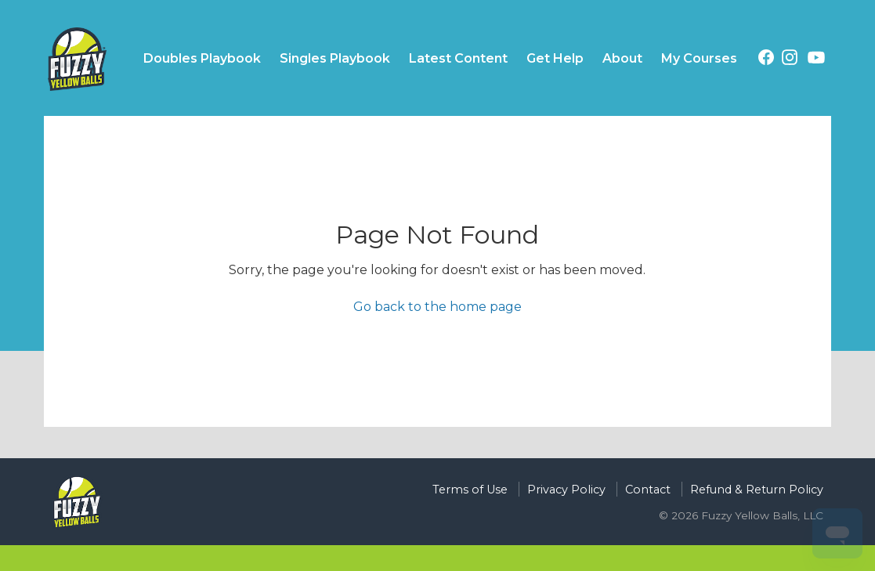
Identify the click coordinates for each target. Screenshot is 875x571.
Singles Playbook (335, 58)
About (622, 58)
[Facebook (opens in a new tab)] (766, 59)
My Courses (699, 58)
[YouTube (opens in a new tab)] (816, 60)
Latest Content (458, 58)
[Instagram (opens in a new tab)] (789, 59)
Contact (648, 489)
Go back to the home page (437, 306)
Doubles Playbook (202, 58)
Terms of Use (470, 489)
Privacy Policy (566, 489)
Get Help (555, 58)
